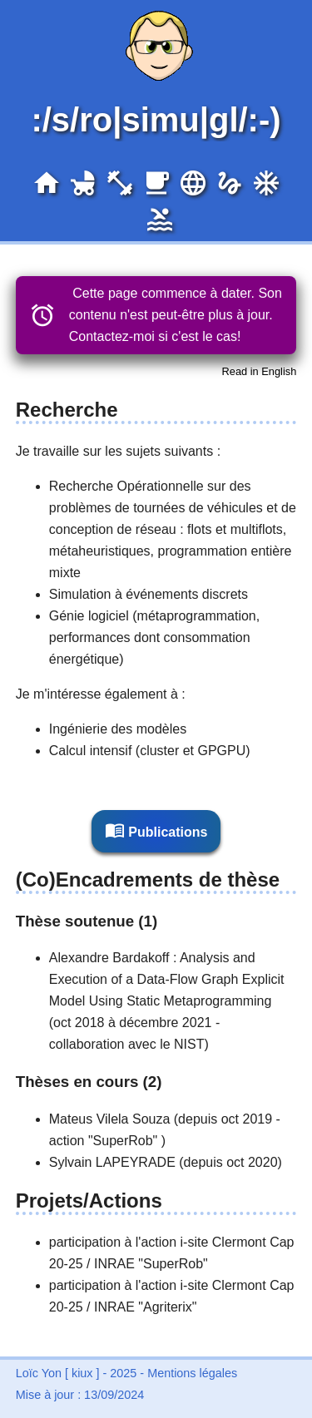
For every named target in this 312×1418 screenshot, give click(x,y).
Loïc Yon (39, 1373)
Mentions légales (192, 1373)
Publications (156, 830)
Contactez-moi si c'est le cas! (155, 336)
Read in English (259, 371)
